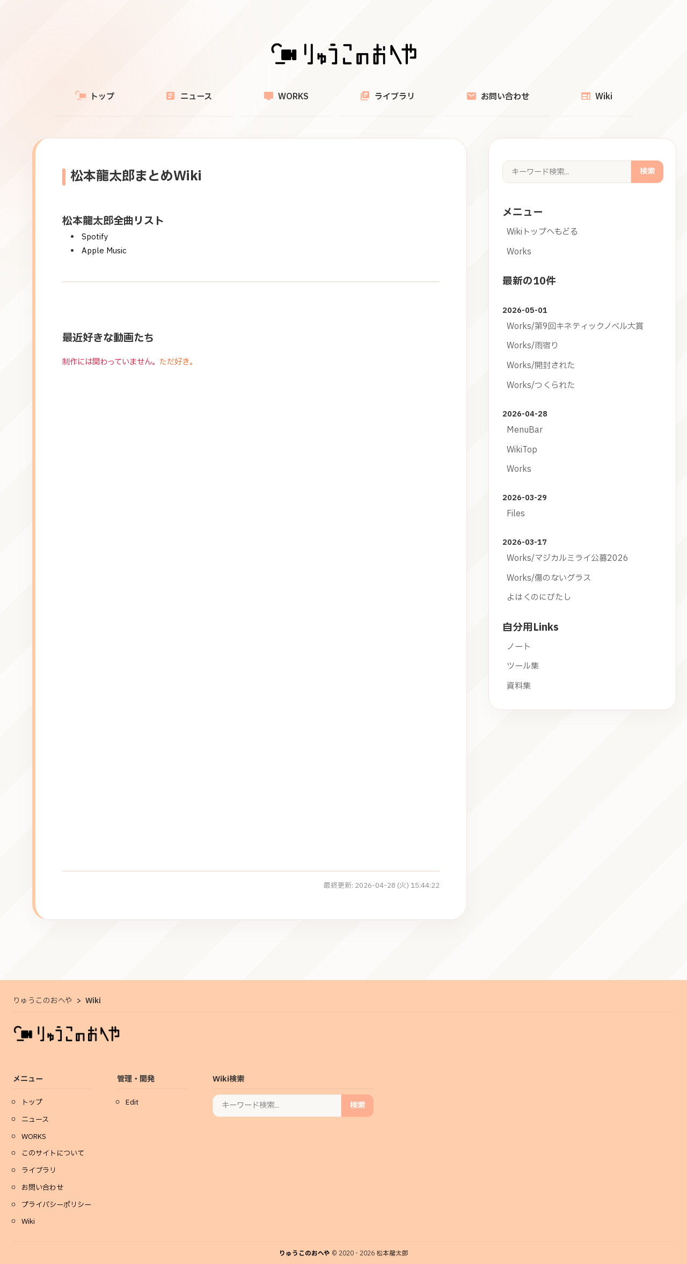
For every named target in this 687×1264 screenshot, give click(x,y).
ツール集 (523, 654)
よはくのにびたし (539, 585)
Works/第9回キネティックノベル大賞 (575, 314)
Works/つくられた (541, 373)
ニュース (219, 90)
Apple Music (104, 238)
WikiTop (522, 438)
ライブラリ (377, 90)
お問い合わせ (467, 90)
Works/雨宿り (533, 333)
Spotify (95, 224)
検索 (647, 159)
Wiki (545, 90)
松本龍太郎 (392, 1241)
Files (516, 501)
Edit (132, 1090)
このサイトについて (52, 1141)
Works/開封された (541, 353)
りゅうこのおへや (304, 1241)
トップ (145, 90)
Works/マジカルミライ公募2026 (567, 546)
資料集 (519, 674)
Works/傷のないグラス (549, 566)
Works (519, 239)
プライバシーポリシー (56, 1192)
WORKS (296, 90)
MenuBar (525, 418)
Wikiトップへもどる (542, 220)
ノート (519, 635)
